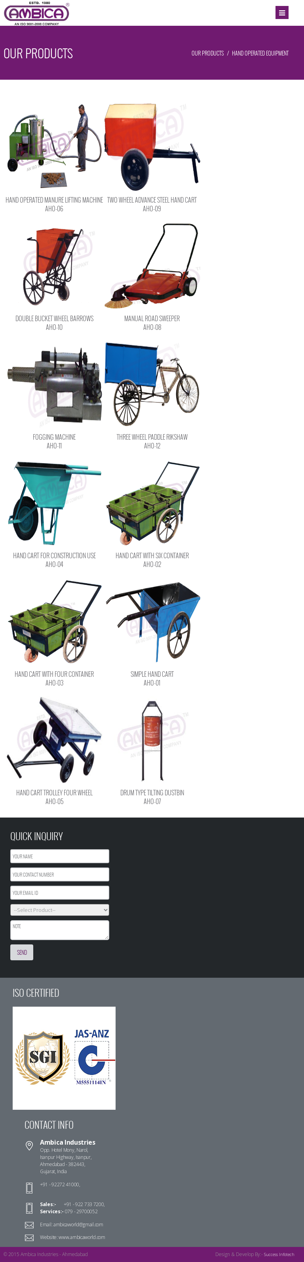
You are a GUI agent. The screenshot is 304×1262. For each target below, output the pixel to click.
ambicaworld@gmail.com (77, 1224)
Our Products (208, 53)
